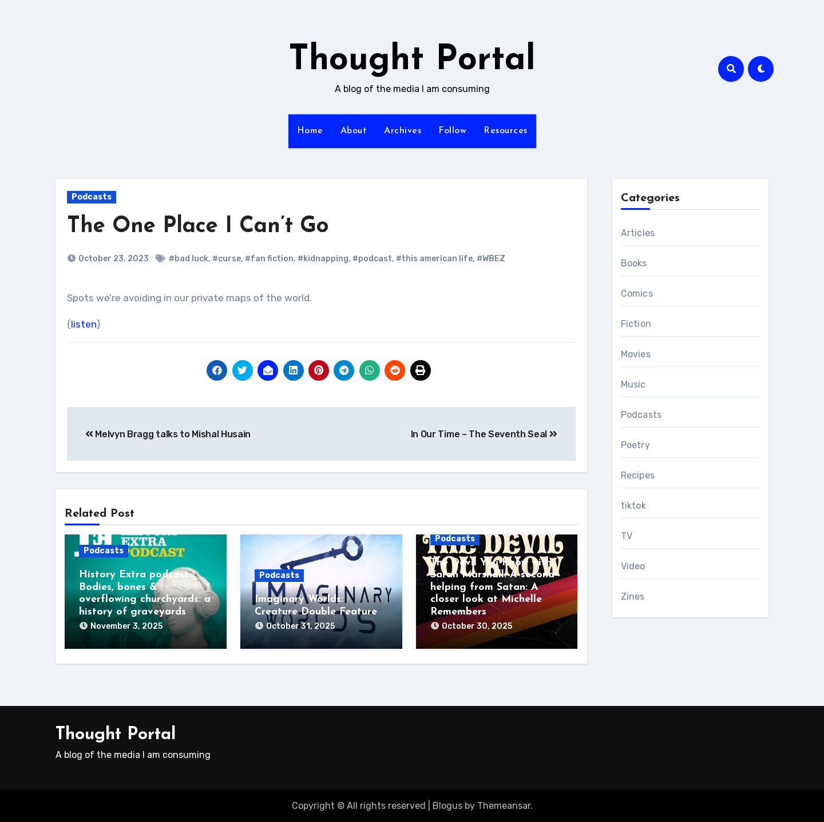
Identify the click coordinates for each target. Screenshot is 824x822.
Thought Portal (412, 60)
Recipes (638, 475)
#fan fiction (269, 259)
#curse (226, 259)
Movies (636, 354)
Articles (638, 233)
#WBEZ (491, 259)
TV (626, 535)
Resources (506, 130)
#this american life (434, 259)
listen (84, 324)
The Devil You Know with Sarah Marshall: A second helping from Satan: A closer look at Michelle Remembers (492, 587)
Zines (633, 596)
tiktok (633, 505)
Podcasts (92, 197)
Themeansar (503, 804)
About (353, 130)
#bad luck (188, 259)
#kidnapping (323, 259)
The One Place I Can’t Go (197, 227)
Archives (402, 130)
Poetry (635, 445)
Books (634, 263)
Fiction (636, 323)
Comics (637, 293)
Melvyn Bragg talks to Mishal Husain (168, 434)
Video (633, 566)
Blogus (447, 804)
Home (310, 130)
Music (633, 384)
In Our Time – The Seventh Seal (484, 434)
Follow (452, 130)
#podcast (372, 259)
